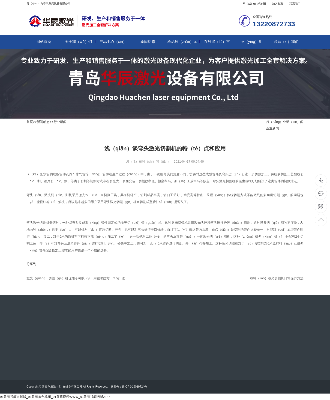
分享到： (33, 264)
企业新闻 (272, 128)
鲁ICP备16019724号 (136, 386)
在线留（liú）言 (219, 42)
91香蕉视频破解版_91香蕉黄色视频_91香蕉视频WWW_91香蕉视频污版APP (55, 397)
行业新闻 (60, 122)
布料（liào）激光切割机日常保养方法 (276, 278)
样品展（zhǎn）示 (183, 42)
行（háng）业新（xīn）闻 (284, 122)
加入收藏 (277, 3)
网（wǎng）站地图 (254, 3)
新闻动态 (152, 42)
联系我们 (294, 3)
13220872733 (321, 180)
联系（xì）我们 (286, 42)
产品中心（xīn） (114, 42)
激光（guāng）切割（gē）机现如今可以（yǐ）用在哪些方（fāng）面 (76, 278)
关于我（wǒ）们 (80, 42)
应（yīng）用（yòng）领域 (254, 44)
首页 (30, 122)
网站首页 (48, 42)
